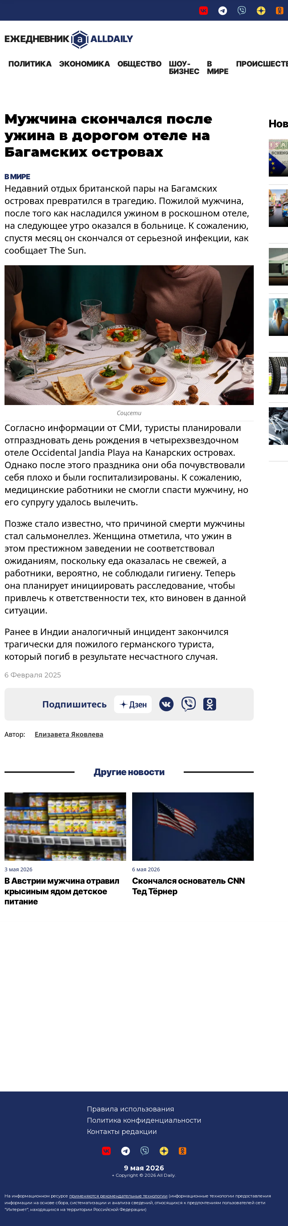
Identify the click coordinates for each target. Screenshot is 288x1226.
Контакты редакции (122, 1132)
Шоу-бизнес (184, 67)
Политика (30, 63)
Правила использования (130, 1109)
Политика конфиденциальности (144, 1120)
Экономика (84, 63)
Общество (139, 63)
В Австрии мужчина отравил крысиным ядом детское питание (62, 891)
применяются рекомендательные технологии (118, 1196)
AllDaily (69, 39)
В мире (218, 67)
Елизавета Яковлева (69, 734)
